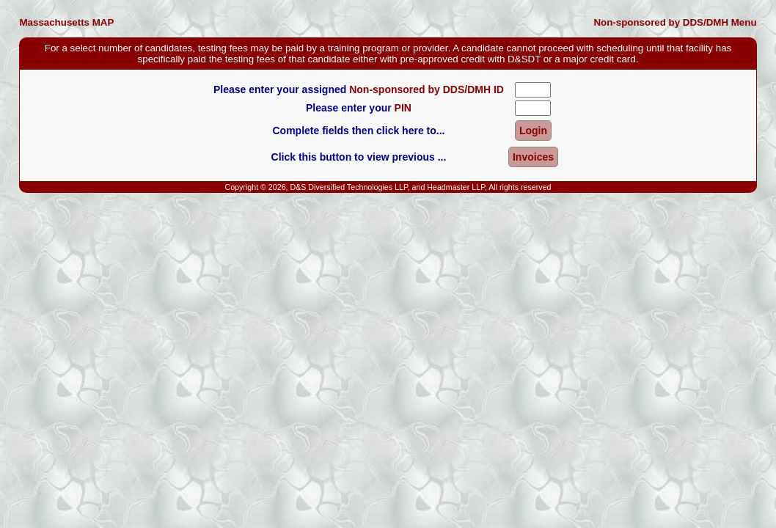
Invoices (533, 157)
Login (533, 130)
